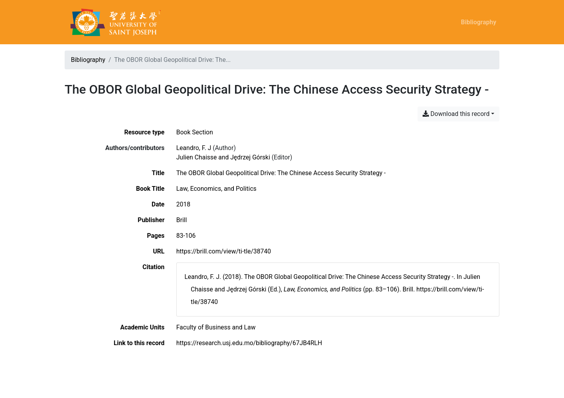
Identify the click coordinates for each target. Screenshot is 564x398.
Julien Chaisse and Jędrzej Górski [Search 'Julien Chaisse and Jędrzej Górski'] (223, 157)
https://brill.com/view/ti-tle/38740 (223, 251)
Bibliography (478, 22)
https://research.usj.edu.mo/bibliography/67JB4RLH (249, 343)
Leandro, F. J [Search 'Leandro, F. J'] (193, 148)
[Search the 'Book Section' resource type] (194, 132)
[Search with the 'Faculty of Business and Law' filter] (215, 327)
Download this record (456, 114)
